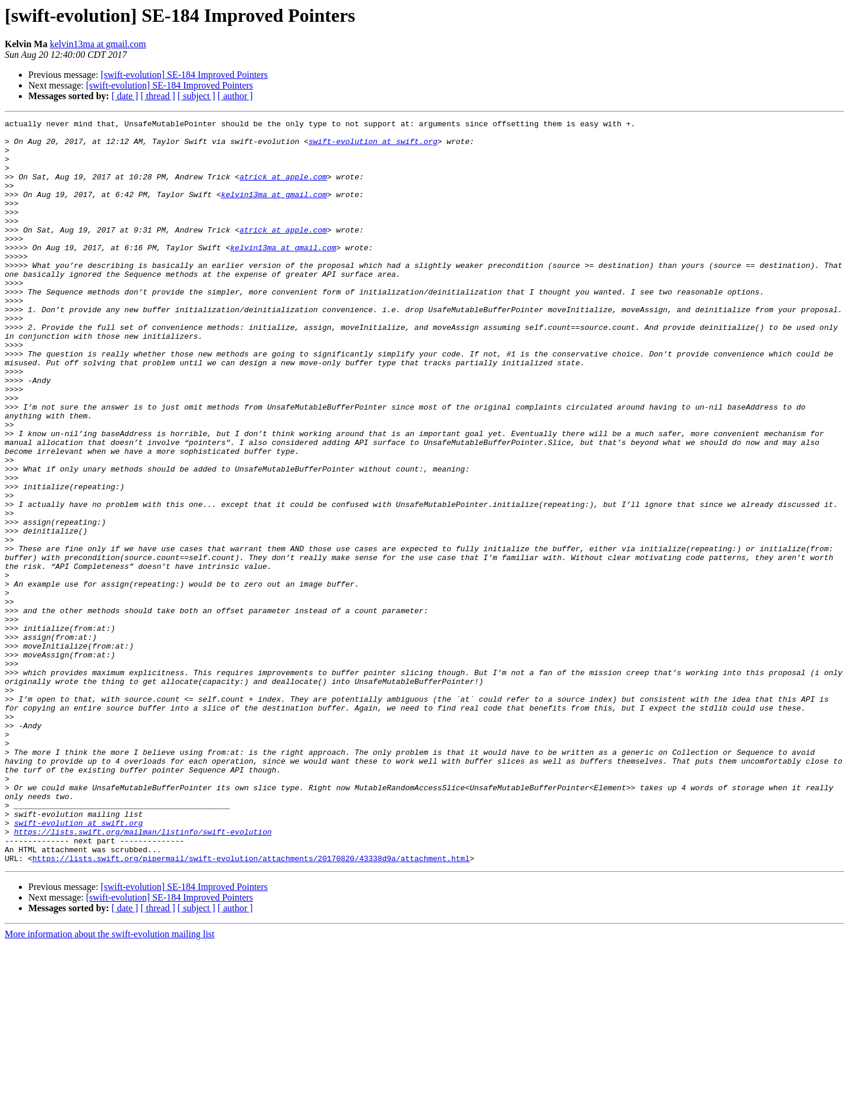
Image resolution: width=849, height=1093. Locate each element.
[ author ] (235, 96)
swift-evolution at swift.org (373, 146)
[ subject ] (196, 96)
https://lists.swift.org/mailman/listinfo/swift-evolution (143, 975)
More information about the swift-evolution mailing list (110, 1083)
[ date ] (125, 96)
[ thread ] (157, 96)
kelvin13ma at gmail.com (98, 44)
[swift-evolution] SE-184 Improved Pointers (184, 75)
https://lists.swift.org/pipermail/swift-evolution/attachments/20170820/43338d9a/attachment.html (251, 1007)
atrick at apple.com (283, 189)
